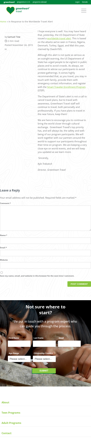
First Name (14, 340)
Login (77, 2)
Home (3, 19)
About (5, 402)
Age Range (14, 355)
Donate (85, 2)
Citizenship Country (43, 355)
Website (4, 263)
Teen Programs (11, 412)
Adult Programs (11, 423)
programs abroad (40, 2)
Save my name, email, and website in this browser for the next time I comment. (37, 279)
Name (3, 238)
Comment (5, 201)
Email (3, 251)
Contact (6, 433)
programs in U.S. (23, 2)
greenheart (9, 2)
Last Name (39, 340)
